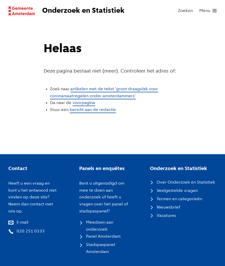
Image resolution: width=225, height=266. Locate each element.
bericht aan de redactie (93, 110)
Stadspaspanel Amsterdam (100, 248)
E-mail (22, 222)
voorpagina (83, 103)
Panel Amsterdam (103, 236)
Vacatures (166, 215)
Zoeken (185, 11)
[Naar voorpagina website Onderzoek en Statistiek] (74, 11)
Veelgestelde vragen (177, 191)
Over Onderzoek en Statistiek (186, 182)
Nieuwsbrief (168, 207)
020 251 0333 (31, 231)
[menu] (208, 11)
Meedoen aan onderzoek (99, 226)
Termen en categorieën (179, 199)
